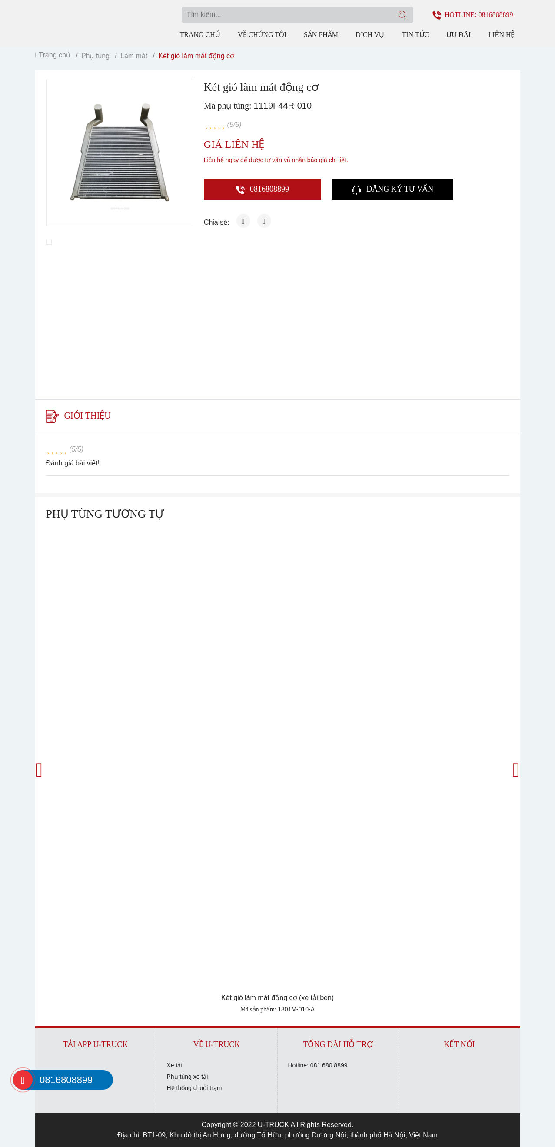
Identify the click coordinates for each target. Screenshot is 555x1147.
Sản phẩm (321, 34)
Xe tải (175, 1065)
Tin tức (415, 34)
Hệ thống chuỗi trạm (194, 1087)
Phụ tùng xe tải (187, 1076)
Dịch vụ (370, 34)
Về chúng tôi (262, 34)
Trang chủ (200, 34)
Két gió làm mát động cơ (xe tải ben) (277, 997)
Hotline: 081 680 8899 (318, 1065)
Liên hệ (502, 34)
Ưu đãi (458, 34)
